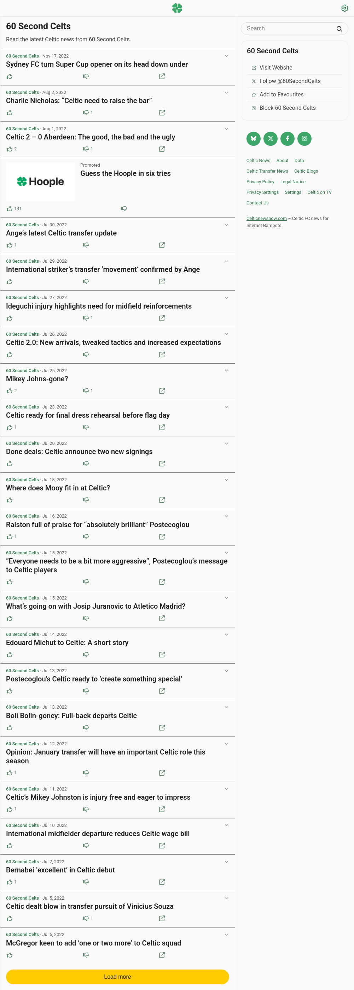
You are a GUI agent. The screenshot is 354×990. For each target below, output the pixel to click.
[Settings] (344, 9)
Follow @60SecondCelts (286, 81)
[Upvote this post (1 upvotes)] (9, 245)
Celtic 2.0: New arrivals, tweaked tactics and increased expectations (113, 342)
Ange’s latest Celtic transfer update (61, 233)
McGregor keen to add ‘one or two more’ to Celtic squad (93, 943)
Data (299, 160)
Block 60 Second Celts (283, 108)
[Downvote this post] (85, 76)
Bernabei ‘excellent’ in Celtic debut (60, 870)
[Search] (289, 29)
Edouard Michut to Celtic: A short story (67, 642)
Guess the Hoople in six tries (125, 173)
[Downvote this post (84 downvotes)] (124, 209)
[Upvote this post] (9, 76)
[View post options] (226, 56)
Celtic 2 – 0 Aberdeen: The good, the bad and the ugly (90, 137)
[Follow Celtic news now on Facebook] (287, 138)
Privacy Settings (262, 192)
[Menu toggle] (9, 9)
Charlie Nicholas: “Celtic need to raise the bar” (79, 100)
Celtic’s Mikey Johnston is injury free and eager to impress (98, 797)
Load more (117, 977)
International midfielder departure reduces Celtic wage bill (98, 833)
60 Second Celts (22, 56)
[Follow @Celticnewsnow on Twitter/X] (270, 138)
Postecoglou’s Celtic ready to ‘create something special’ (94, 679)
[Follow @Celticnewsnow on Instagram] (304, 138)
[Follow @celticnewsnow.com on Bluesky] (253, 138)
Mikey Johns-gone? (37, 379)
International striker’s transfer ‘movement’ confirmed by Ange (103, 269)
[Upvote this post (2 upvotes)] (9, 149)
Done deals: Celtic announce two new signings (79, 451)
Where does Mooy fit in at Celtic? (58, 488)
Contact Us (257, 202)
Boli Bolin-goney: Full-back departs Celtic (71, 715)
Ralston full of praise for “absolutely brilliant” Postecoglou (98, 524)
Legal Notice (293, 181)
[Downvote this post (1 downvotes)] (85, 113)
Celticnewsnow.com (266, 218)
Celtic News (258, 160)
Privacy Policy (260, 181)
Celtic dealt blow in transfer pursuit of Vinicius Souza (90, 906)
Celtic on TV (319, 192)
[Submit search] (339, 30)
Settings (293, 192)
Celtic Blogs (306, 171)
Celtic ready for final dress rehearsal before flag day (88, 415)
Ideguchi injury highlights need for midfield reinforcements (99, 306)
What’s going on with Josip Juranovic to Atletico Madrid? (95, 606)
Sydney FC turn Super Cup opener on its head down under (97, 64)
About (283, 160)
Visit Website (271, 67)
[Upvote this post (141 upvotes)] (9, 209)
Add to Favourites (277, 94)
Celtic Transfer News (267, 171)
